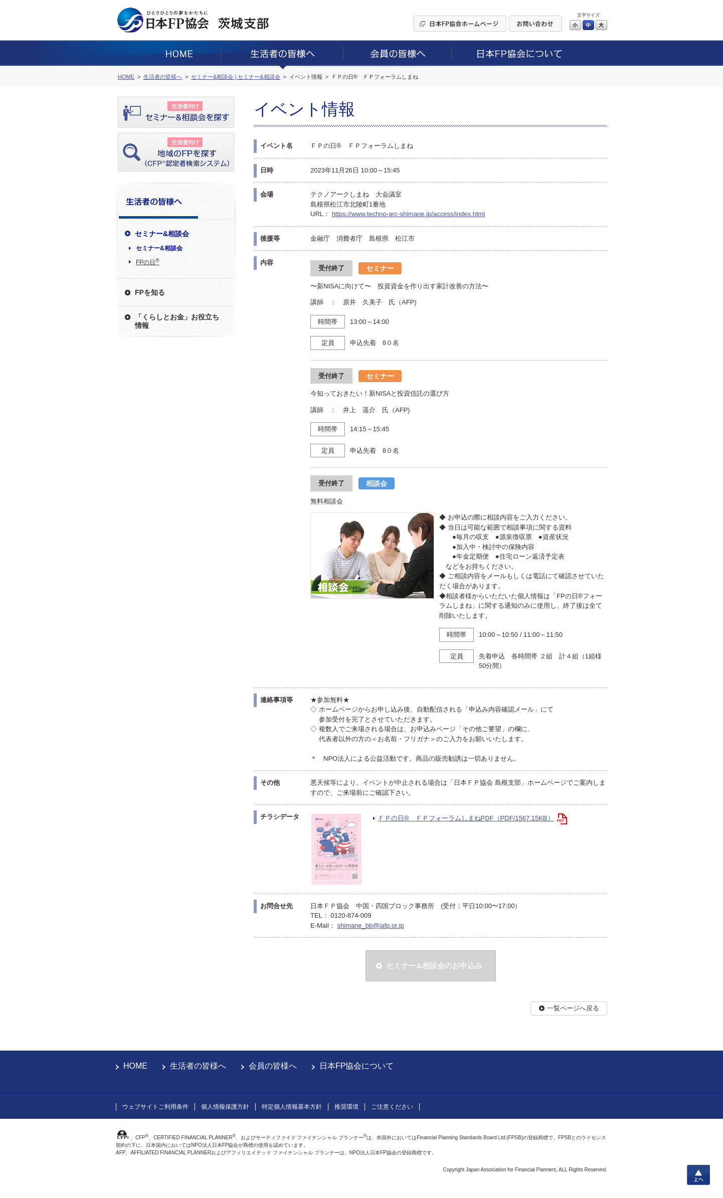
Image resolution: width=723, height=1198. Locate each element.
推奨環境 (346, 1106)
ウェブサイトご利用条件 (155, 1106)
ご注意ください (392, 1106)
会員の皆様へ (273, 1066)
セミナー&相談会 (159, 248)
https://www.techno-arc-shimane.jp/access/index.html (408, 214)
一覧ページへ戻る (573, 1008)
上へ (698, 1174)
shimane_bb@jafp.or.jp (370, 925)
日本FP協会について (356, 1066)
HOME (135, 1066)
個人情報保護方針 (225, 1106)
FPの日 (147, 262)
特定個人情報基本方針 (292, 1106)
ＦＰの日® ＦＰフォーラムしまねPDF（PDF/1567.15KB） (466, 818)
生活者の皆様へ (198, 1066)
